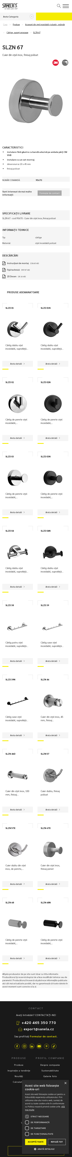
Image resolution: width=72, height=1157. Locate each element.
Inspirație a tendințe (19, 1070)
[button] (45, 1149)
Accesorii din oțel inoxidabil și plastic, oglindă (45, 24)
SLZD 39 (45, 605)
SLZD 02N (46, 382)
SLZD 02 (9, 382)
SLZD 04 (9, 530)
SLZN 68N (46, 902)
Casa (5, 24)
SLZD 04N (46, 530)
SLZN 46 (45, 679)
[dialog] (45, 1117)
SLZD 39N (10, 679)
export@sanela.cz (39, 1029)
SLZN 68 (9, 902)
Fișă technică (13, 269)
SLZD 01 (9, 307)
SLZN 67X (46, 828)
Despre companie (50, 1064)
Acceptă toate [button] (36, 1142)
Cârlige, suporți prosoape (17, 32)
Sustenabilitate (50, 1070)
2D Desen (11, 276)
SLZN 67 (36, 32)
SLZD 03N (46, 456)
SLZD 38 (9, 605)
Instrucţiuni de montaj (18, 263)
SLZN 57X (10, 828)
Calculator (19, 1081)
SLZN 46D (10, 753)
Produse (16, 24)
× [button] (65, 1083)
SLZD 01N (46, 307)
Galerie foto (50, 1076)
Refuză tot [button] (57, 1142)
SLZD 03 (9, 456)
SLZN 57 (45, 753)
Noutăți (19, 1076)
